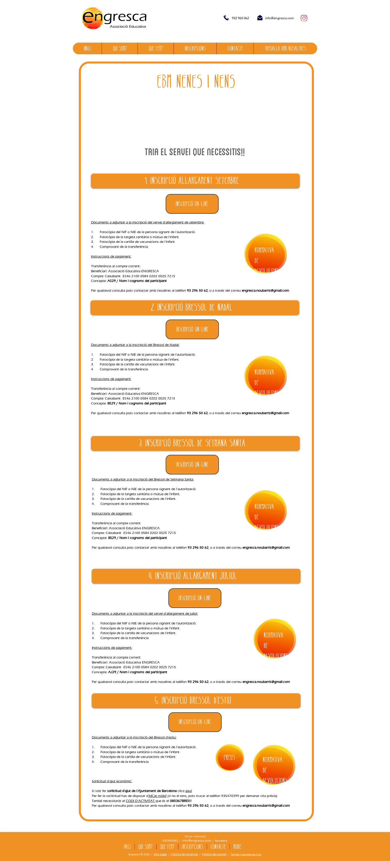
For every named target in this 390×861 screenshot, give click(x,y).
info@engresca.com (279, 18)
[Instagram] (304, 18)
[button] (192, 329)
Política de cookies (214, 854)
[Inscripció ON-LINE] (192, 204)
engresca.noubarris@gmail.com (265, 290)
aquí (188, 791)
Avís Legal (160, 854)
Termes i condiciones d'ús (246, 854)
